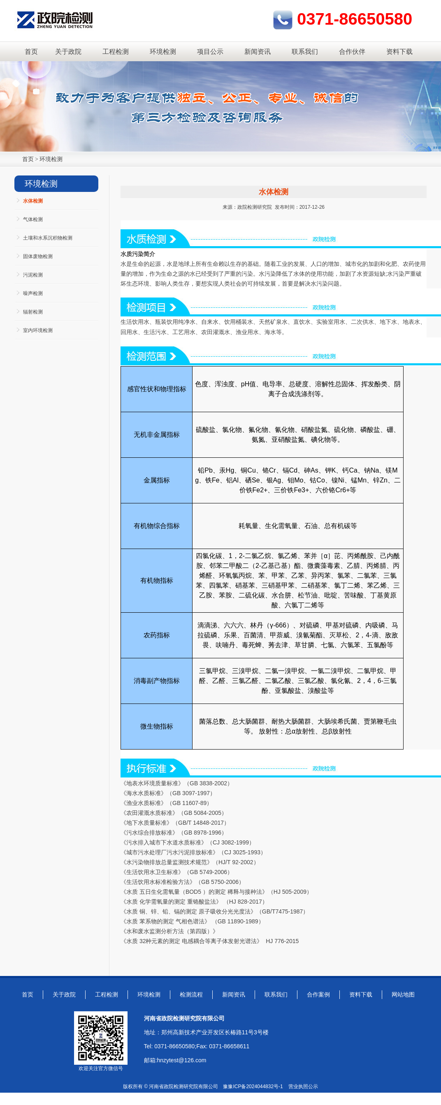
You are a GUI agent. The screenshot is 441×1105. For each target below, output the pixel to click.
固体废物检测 (38, 256)
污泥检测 (33, 275)
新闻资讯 (257, 51)
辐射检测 (33, 312)
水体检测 (33, 201)
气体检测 (33, 219)
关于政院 (68, 51)
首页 (31, 51)
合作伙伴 (352, 51)
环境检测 (163, 51)
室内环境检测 (38, 330)
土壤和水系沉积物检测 (47, 238)
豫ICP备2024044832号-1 (255, 1086)
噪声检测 (33, 293)
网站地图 (403, 994)
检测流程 (191, 994)
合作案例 (318, 994)
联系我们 (305, 51)
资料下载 (399, 51)
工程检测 (115, 51)
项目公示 (210, 51)
